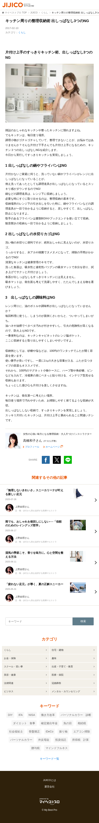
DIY (10, 714)
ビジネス (8, 691)
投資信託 (60, 739)
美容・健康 (10, 674)
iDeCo (49, 731)
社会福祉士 (16, 731)
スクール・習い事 (13, 666)
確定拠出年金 (49, 723)
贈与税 (35, 748)
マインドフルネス (57, 748)
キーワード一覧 (49, 758)
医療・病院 (58, 674)
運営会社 (49, 786)
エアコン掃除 (81, 731)
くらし (22, 32)
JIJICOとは (49, 780)
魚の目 (68, 723)
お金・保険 (10, 658)
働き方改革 (48, 714)
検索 (83, 621)
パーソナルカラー (21, 739)
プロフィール (32, 447)
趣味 (54, 658)
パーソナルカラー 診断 (76, 714)
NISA (32, 714)
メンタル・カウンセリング (66, 691)
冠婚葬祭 (56, 683)
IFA (21, 714)
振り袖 (63, 731)
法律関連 (8, 683)
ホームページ (53, 446)
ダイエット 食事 (24, 723)
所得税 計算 (80, 739)
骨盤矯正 (34, 731)
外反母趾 (43, 739)
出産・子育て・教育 (62, 666)
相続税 (82, 723)
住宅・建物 (58, 650)
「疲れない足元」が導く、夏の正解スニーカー (34, 584)
